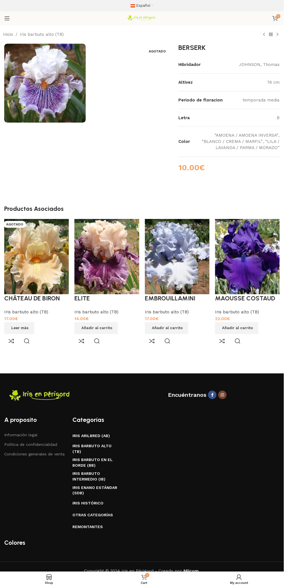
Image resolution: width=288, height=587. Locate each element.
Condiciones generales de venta (34, 454)
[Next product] (277, 34)
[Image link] (40, 395)
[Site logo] (141, 18)
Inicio (8, 34)
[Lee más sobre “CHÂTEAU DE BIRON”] (19, 328)
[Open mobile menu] (7, 18)
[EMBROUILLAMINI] (177, 256)
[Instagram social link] (222, 395)
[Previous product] (264, 34)
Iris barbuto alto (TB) (42, 34)
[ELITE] (106, 256)
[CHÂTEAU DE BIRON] (36, 256)
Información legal (20, 435)
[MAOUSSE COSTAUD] (247, 256)
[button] (96, 328)
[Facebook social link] (212, 395)
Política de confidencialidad (30, 444)
